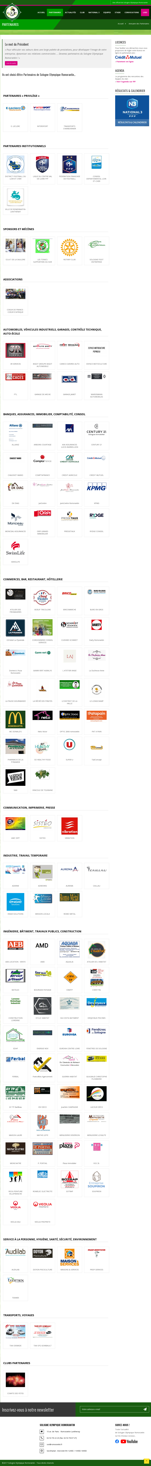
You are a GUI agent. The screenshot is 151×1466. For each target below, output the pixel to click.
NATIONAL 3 (94, 12)
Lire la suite (11, 63)
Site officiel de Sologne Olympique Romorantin (130, 2)
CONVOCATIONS (132, 12)
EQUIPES (107, 12)
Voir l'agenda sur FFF (126, 81)
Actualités (70, 12)
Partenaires (55, 12)
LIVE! (145, 12)
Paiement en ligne (125, 61)
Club (82, 12)
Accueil (41, 12)
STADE (118, 12)
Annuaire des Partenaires (139, 23)
